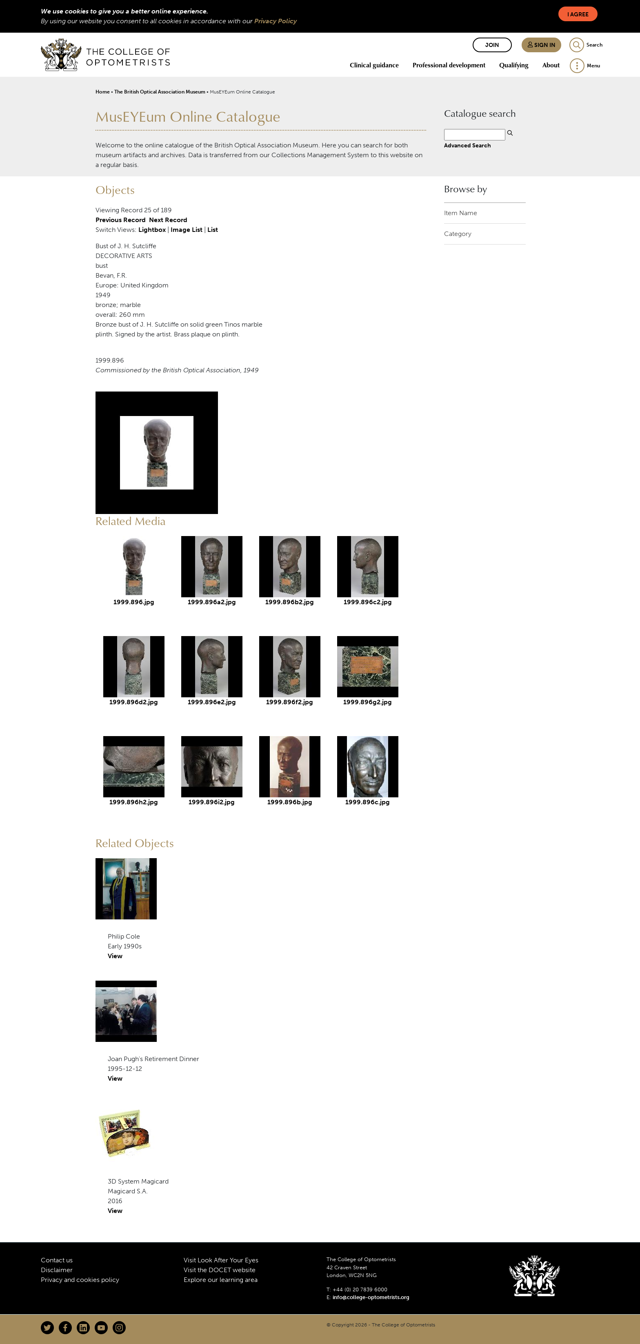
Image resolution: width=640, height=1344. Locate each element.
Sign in (541, 45)
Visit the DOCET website (220, 1270)
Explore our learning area (221, 1280)
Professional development (449, 64)
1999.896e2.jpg (212, 702)
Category (457, 234)
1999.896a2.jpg (212, 602)
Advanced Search (467, 145)
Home (103, 92)
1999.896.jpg (133, 602)
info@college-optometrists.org (371, 1297)
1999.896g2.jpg (367, 702)
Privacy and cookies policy (80, 1280)
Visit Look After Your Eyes (221, 1260)
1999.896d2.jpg (133, 702)
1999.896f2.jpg (289, 702)
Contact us (57, 1260)
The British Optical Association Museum (159, 92)
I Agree (578, 14)
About (551, 64)
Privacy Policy (275, 21)
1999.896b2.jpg (289, 602)
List (212, 230)
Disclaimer (57, 1270)
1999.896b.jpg (289, 802)
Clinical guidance (374, 64)
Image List (186, 230)
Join (492, 45)
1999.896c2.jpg (368, 602)
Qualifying (514, 64)
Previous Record (121, 220)
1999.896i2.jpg (212, 802)
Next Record (168, 220)
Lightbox (152, 230)
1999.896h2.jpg (133, 802)
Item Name (460, 213)
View (115, 956)
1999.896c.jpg (367, 802)
